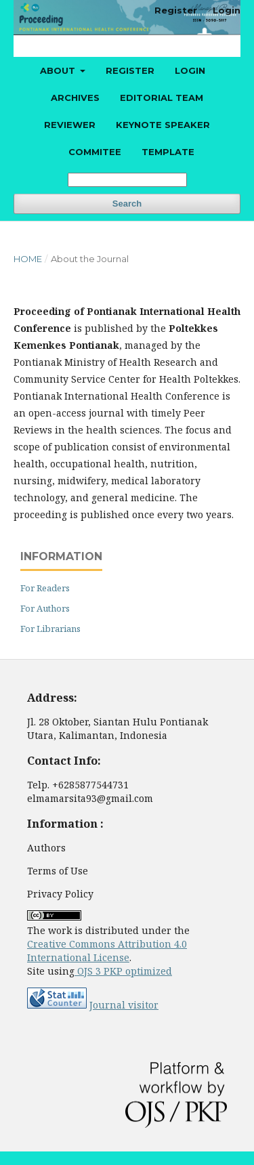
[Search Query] (127, 180)
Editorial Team (161, 97)
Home (28, 258)
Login (190, 70)
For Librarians (50, 628)
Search (127, 203)
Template (168, 151)
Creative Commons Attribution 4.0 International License (107, 950)
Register (130, 70)
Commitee (94, 151)
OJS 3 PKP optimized (123, 971)
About (59, 70)
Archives (75, 97)
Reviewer (70, 124)
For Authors (45, 608)
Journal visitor (123, 1004)
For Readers (45, 588)
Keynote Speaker (163, 124)
